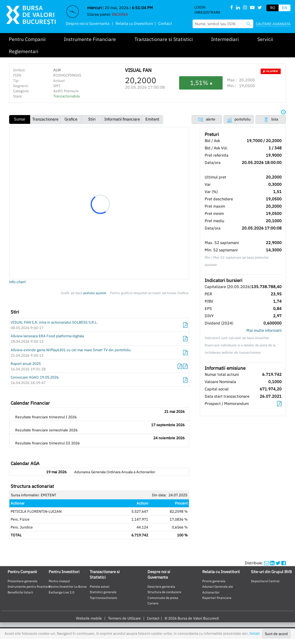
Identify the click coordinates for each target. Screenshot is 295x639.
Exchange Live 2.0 (61, 592)
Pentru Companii (27, 39)
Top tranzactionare (103, 598)
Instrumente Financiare (90, 39)
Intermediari (225, 39)
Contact (165, 23)
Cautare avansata (273, 24)
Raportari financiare (216, 598)
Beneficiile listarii (20, 592)
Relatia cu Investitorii (134, 23)
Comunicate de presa (163, 598)
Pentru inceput (59, 581)
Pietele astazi (99, 586)
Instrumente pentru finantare (29, 586)
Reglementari (23, 51)
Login (199, 7)
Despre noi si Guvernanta (87, 23)
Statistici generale (103, 592)
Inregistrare (207, 12)
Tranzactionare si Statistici (163, 39)
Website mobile (89, 618)
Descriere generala (161, 586)
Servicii (265, 39)
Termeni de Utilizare (124, 618)
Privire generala (213, 581)
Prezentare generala (22, 581)
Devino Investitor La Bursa (68, 586)
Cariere (153, 603)
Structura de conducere (164, 592)
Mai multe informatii (264, 330)
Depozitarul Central (265, 581)
